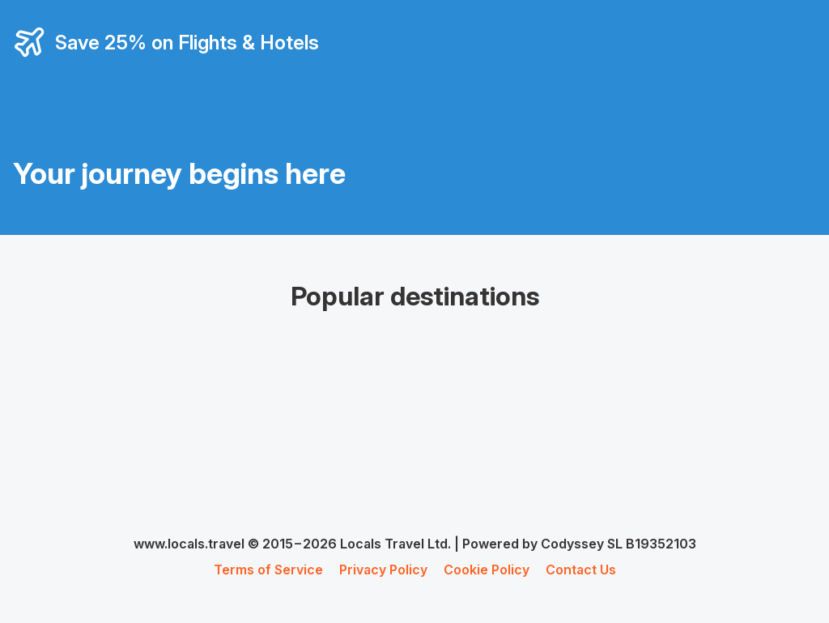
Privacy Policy (383, 569)
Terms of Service (268, 569)
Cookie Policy (486, 569)
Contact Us (581, 569)
